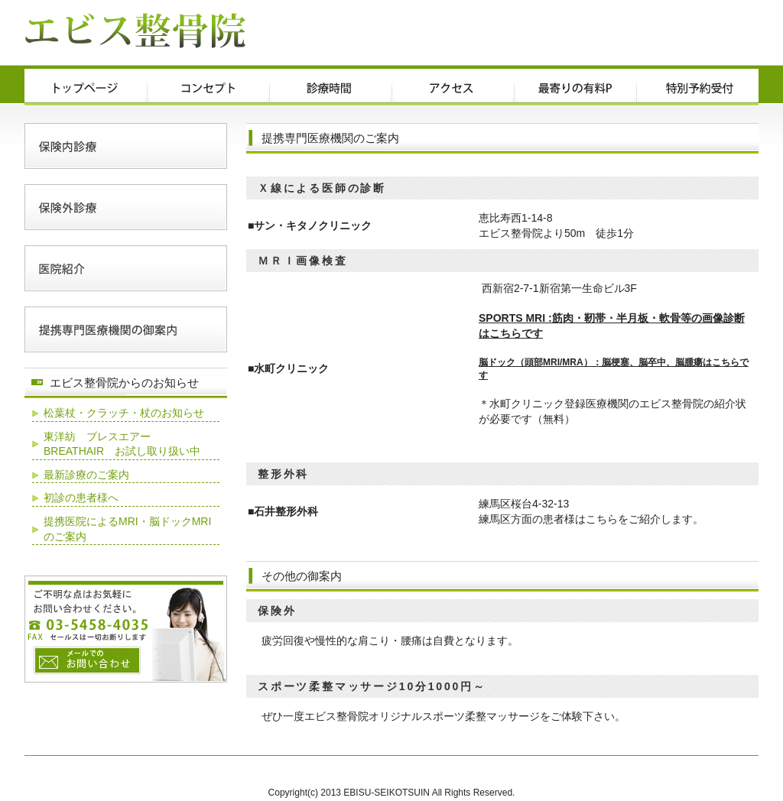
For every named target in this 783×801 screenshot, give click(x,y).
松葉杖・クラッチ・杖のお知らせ (124, 413)
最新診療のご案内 (86, 475)
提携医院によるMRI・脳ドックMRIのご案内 (127, 529)
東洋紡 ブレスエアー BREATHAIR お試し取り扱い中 (122, 444)
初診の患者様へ (81, 497)
